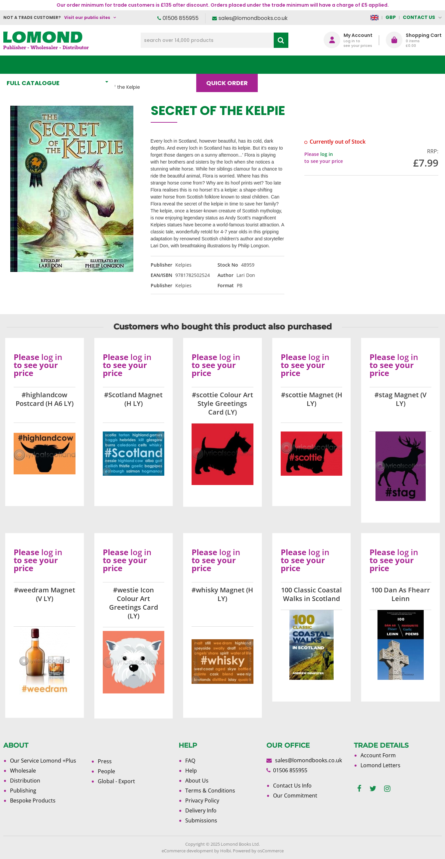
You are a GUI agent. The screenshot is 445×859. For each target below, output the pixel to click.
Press (105, 761)
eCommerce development (187, 851)
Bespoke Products (33, 800)
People (106, 771)
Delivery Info (201, 810)
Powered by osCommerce (258, 851)
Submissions (201, 820)
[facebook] (359, 788)
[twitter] (373, 788)
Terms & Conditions (210, 790)
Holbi (225, 851)
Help (191, 770)
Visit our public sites (87, 17)
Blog (279, 65)
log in (326, 154)
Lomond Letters (380, 765)
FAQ (190, 760)
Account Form (378, 755)
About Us (323, 65)
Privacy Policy (202, 800)
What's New (147, 65)
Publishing (23, 790)
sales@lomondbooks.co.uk (253, 18)
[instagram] (387, 788)
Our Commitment (295, 795)
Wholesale (23, 770)
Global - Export (116, 781)
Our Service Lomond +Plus (43, 760)
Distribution (25, 780)
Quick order (230, 65)
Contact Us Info (292, 785)
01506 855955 (181, 18)
